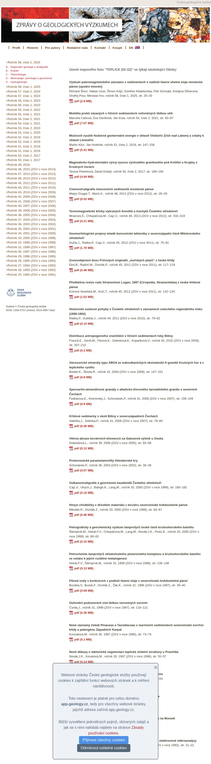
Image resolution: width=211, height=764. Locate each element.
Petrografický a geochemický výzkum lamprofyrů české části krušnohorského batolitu (131, 527)
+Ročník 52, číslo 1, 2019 (23, 141)
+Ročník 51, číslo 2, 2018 (23, 146)
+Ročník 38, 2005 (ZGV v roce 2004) (31, 215)
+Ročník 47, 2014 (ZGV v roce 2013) (31, 174)
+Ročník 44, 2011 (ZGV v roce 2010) (31, 187)
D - (7, 78)
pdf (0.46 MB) (84, 270)
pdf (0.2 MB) (83, 350)
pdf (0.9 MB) (83, 404)
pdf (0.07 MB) (84, 470)
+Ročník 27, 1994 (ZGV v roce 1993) (31, 265)
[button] (154, 667)
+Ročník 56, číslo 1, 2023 (23, 105)
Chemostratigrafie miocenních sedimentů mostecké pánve (111, 189)
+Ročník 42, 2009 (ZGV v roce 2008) (31, 196)
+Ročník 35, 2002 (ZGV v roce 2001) (31, 229)
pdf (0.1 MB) (83, 639)
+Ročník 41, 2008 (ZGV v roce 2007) (31, 201)
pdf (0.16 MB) (84, 492)
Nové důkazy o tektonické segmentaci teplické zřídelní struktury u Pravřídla (123, 652)
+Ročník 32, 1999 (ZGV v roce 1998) (31, 242)
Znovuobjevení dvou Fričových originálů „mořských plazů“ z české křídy (121, 260)
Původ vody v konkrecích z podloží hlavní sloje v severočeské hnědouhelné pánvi (128, 581)
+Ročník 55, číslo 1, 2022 (23, 114)
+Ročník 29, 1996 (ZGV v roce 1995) (31, 256)
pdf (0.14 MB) (84, 662)
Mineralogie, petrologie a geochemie (31, 78)
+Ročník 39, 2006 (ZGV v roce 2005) (31, 210)
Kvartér (15, 70)
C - (7, 74)
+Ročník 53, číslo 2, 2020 (23, 128)
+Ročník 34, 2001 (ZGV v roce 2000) (31, 233)
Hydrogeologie (19, 82)
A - (7, 67)
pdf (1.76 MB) (84, 248)
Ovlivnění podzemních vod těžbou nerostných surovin (108, 603)
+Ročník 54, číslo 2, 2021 (23, 119)
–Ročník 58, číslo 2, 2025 (23, 62)
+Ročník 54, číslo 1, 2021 (23, 123)
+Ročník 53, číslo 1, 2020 (23, 132)
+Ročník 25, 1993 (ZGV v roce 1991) (31, 274)
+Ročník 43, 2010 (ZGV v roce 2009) (31, 192)
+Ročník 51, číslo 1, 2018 (23, 151)
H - (7, 82)
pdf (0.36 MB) (84, 612)
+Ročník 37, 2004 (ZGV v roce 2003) (31, 219)
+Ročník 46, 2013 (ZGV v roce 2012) (31, 178)
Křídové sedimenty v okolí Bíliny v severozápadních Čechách (113, 416)
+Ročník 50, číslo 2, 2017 (23, 155)
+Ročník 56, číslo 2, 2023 (23, 100)
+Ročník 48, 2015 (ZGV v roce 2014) (31, 169)
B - (7, 70)
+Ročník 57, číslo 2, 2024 (23, 91)
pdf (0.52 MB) (84, 199)
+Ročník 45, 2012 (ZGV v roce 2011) (31, 183)
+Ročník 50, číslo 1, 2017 (23, 160)
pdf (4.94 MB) (84, 176)
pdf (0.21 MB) (84, 221)
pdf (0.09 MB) (84, 590)
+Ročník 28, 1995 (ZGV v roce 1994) (31, 260)
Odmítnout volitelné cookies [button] (104, 748)
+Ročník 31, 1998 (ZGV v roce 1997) (31, 247)
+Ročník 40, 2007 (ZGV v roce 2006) (31, 206)
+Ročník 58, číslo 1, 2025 (23, 87)
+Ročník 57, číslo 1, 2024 (23, 96)
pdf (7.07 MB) (84, 123)
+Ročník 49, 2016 (18, 164)
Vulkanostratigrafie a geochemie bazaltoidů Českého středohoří (115, 483)
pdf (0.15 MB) (84, 323)
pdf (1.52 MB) (84, 297)
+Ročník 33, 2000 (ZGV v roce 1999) (31, 238)
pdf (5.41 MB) (84, 150)
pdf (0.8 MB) (83, 377)
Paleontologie (18, 74)
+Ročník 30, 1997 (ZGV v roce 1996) (31, 251)
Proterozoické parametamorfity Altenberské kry (103, 460)
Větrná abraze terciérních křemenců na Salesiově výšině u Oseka (116, 438)
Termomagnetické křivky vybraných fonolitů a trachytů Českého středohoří (123, 211)
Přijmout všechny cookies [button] (104, 740)
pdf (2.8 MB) (83, 101)
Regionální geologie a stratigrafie (29, 67)
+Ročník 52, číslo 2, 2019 (23, 137)
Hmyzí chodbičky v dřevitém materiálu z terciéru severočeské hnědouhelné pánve (128, 505)
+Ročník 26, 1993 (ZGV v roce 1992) (31, 270)
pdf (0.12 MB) (84, 448)
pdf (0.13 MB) (84, 568)
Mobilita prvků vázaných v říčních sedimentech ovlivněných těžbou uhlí (121, 113)
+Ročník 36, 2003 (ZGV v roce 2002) (31, 224)
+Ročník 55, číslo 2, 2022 (23, 110)
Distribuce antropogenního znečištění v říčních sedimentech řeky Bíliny (121, 336)
